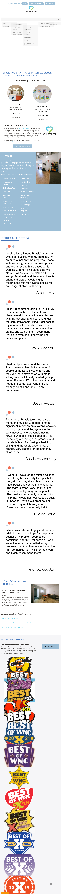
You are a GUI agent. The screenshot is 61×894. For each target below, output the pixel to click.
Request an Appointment (36, 3)
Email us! (12, 142)
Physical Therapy (8, 178)
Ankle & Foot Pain (8, 214)
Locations (54, 14)
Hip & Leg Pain (7, 207)
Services (25, 14)
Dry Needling (25, 182)
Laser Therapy (25, 201)
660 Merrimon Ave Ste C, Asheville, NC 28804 (42, 110)
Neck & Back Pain (8, 188)
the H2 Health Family (23, 128)
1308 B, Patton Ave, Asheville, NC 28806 (15, 108)
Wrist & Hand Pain (9, 211)
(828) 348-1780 (14, 4)
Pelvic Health (7, 224)
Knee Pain (6, 191)
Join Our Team (44, 14)
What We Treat (16, 14)
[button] (30, 618)
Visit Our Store (50, 3)
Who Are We (6, 14)
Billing (24, 3)
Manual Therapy (26, 178)
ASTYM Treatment (27, 191)
